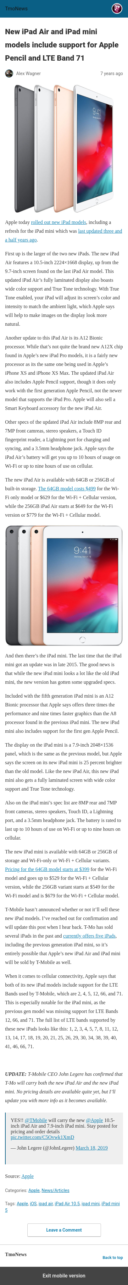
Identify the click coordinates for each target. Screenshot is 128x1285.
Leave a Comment (64, 1230)
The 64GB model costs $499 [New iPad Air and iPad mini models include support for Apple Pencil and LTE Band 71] (67, 488)
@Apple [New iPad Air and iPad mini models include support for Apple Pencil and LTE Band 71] (94, 1120)
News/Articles (56, 1190)
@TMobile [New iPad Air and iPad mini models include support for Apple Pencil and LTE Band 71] (36, 1120)
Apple (34, 1190)
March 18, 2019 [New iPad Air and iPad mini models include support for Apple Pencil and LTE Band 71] (92, 1148)
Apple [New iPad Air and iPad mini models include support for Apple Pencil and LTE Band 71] (27, 1176)
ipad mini (91, 1203)
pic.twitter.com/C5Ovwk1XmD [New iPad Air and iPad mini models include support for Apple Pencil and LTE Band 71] (42, 1137)
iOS (33, 1203)
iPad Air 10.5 (67, 1203)
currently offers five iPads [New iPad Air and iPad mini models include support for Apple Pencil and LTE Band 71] (89, 936)
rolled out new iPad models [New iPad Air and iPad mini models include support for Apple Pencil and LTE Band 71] (58, 222)
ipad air (46, 1203)
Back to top (113, 1257)
